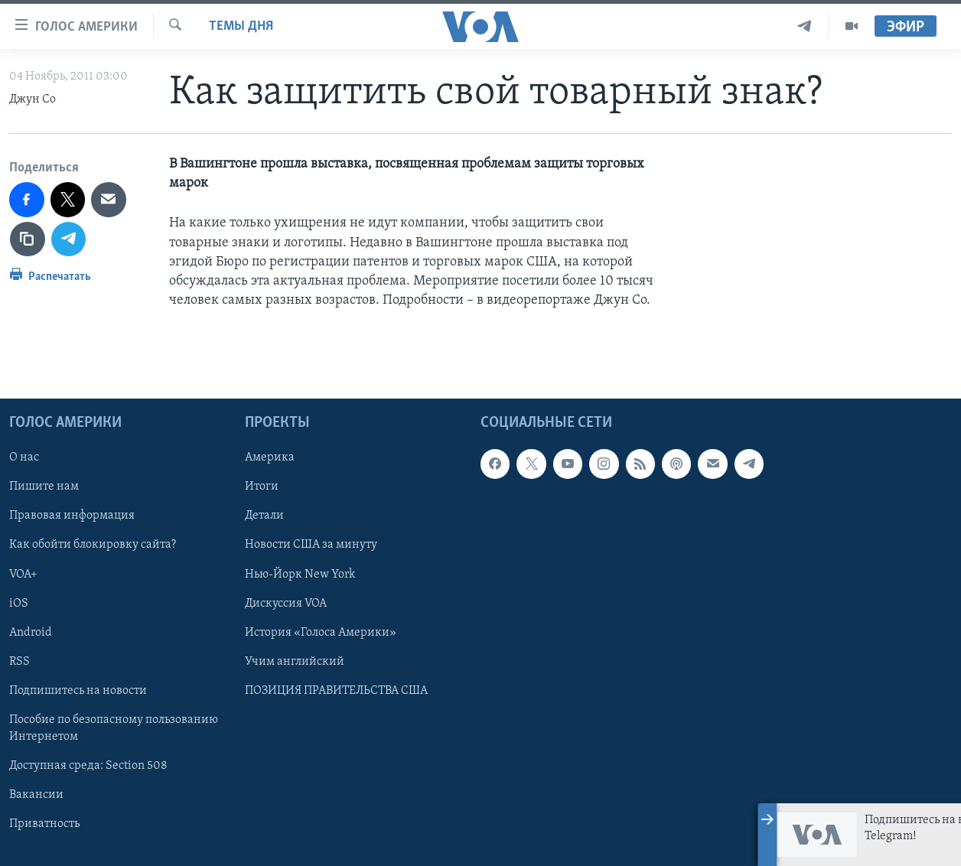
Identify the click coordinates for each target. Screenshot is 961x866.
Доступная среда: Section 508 (88, 766)
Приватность (44, 824)
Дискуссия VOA (286, 603)
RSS (19, 662)
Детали (264, 516)
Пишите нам (44, 487)
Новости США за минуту (311, 545)
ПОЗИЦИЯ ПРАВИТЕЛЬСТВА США (336, 691)
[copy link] (27, 239)
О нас (24, 458)
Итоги (262, 487)
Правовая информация (72, 516)
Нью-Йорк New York (300, 574)
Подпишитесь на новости (78, 691)
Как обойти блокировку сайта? (92, 545)
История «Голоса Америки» (320, 633)
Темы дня (241, 26)
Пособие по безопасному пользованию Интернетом (113, 728)
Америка (270, 458)
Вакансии (36, 795)
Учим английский (294, 662)
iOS (18, 603)
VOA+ (23, 574)
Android (30, 633)
